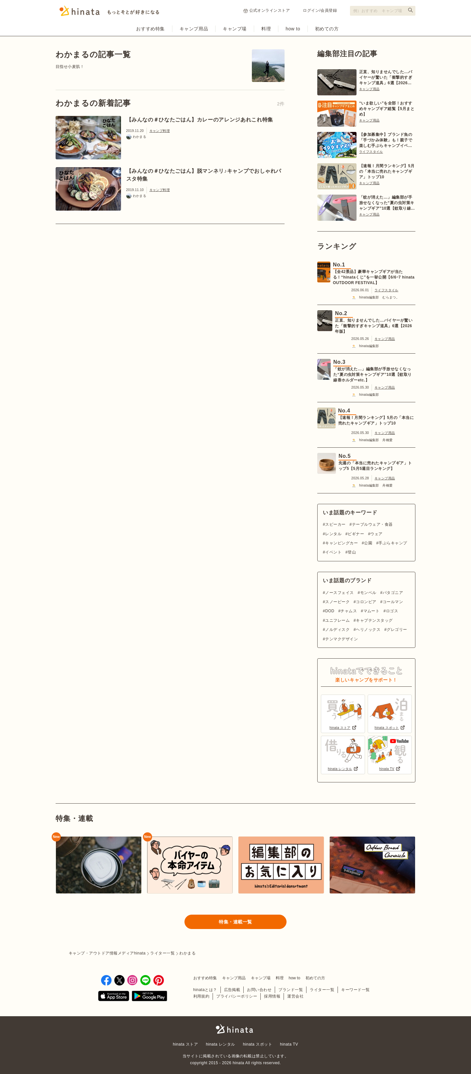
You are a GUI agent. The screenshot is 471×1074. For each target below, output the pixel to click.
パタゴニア (393, 592)
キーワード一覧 (355, 989)
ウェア (376, 534)
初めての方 (327, 28)
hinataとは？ (205, 989)
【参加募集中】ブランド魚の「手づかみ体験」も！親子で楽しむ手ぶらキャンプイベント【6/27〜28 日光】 (385, 140)
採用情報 (272, 996)
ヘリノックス (368, 629)
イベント (333, 552)
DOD (329, 611)
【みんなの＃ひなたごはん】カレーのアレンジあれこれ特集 (199, 119)
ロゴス (392, 611)
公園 (368, 543)
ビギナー (356, 534)
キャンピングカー (341, 543)
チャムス (348, 611)
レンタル (333, 534)
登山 (352, 552)
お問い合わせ (259, 989)
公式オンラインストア (266, 10)
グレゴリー (397, 629)
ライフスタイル (371, 151)
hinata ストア (185, 1044)
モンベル (368, 592)
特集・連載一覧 (235, 921)
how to (293, 28)
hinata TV (289, 1044)
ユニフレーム (337, 620)
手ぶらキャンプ (392, 543)
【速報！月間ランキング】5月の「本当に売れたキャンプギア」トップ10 (386, 171)
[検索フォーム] (382, 11)
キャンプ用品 (194, 28)
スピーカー (335, 524)
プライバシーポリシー (236, 996)
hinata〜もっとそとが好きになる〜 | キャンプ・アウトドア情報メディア (235, 1029)
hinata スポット (257, 1044)
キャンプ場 (235, 28)
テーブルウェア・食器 (372, 524)
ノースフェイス (339, 592)
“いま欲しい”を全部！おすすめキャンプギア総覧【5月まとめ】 (386, 109)
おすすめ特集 (150, 28)
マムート (371, 611)
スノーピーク (337, 602)
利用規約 (201, 996)
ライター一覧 (322, 989)
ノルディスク (337, 629)
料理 (266, 28)
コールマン (393, 602)
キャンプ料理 (159, 131)
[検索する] (410, 10)
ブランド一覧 (290, 989)
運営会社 (295, 996)
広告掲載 (232, 989)
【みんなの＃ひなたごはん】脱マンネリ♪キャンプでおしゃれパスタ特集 (204, 175)
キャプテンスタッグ (374, 620)
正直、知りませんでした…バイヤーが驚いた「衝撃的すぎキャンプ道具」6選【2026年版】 (385, 78)
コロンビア (366, 602)
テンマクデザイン (341, 639)
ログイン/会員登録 (320, 10)
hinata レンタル (220, 1044)
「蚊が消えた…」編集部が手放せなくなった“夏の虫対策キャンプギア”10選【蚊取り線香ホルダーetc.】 (387, 203)
